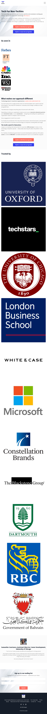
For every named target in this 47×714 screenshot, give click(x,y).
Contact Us (33, 701)
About (7, 701)
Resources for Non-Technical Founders (20, 701)
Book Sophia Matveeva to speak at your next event (17, 700)
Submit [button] (23, 688)
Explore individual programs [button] (23, 27)
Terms (40, 700)
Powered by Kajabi (23, 710)
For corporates (34, 700)
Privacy (39, 701)
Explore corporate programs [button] (23, 32)
